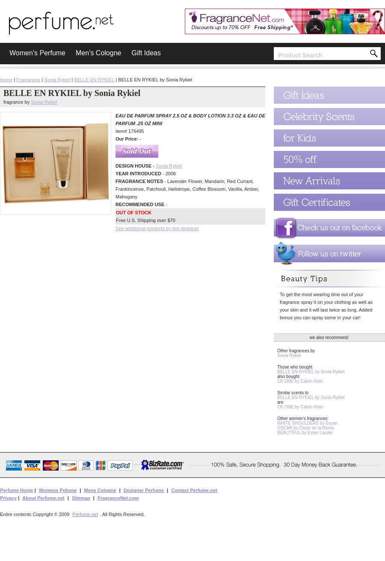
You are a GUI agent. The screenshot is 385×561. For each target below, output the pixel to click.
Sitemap (81, 498)
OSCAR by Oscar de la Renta (305, 428)
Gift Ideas (145, 53)
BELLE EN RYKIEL (94, 79)
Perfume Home (16, 490)
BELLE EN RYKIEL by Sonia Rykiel (310, 371)
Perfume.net (85, 514)
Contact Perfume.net (194, 490)
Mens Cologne (100, 490)
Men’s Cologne (98, 53)
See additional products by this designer (157, 228)
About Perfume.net (43, 498)
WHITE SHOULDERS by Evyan (307, 423)
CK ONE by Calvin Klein (300, 381)
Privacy (8, 498)
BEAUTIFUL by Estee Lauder (305, 432)
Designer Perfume (144, 490)
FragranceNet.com (118, 498)
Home (6, 79)
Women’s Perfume (37, 53)
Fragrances (28, 79)
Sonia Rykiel (57, 79)
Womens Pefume (58, 490)
